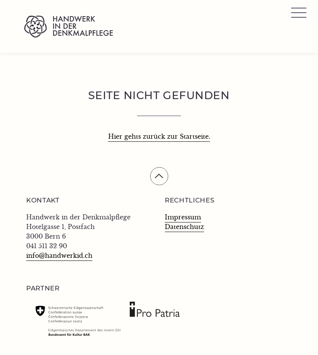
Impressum (183, 217)
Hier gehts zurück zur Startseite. (159, 137)
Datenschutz (184, 227)
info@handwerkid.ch (59, 256)
